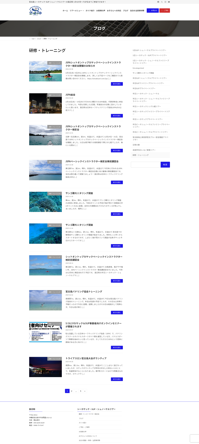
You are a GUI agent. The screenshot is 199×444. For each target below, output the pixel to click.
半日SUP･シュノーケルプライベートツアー (150, 78)
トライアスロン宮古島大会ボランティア (86, 358)
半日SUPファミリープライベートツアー (148, 83)
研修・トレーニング (141, 155)
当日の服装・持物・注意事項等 (89, 440)
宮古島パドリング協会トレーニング (84, 291)
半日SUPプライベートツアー (144, 88)
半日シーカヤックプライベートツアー (148, 119)
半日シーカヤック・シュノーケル (146, 93)
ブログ (81, 418)
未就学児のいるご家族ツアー (144, 150)
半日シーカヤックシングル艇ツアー (147, 106)
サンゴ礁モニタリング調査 (79, 193)
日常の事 (136, 145)
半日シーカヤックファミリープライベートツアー (151, 112)
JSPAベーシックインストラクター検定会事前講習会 (92, 161)
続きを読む (117, 84)
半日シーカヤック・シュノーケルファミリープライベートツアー (151, 100)
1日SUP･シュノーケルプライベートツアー (149, 50)
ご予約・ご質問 (84, 427)
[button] (153, 10)
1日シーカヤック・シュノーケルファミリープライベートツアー (151, 61)
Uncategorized (138, 68)
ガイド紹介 (82, 423)
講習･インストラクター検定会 (89, 414)
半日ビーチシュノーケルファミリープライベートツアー (151, 125)
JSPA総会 (70, 94)
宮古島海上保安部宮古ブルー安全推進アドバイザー (150, 138)
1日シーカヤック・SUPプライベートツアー (150, 55)
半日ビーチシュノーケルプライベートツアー (150, 132)
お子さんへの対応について (88, 436)
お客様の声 (82, 432)
